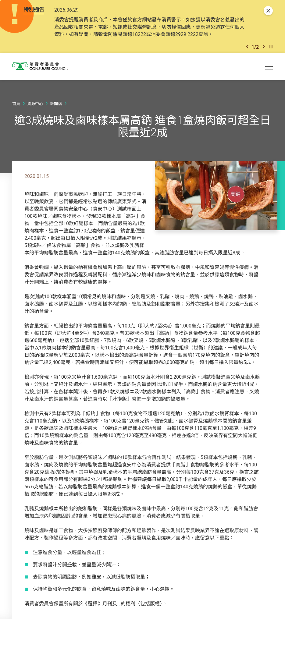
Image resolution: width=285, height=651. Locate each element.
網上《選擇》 (131, 613)
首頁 (16, 113)
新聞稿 (56, 113)
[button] (247, 56)
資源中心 (35, 113)
